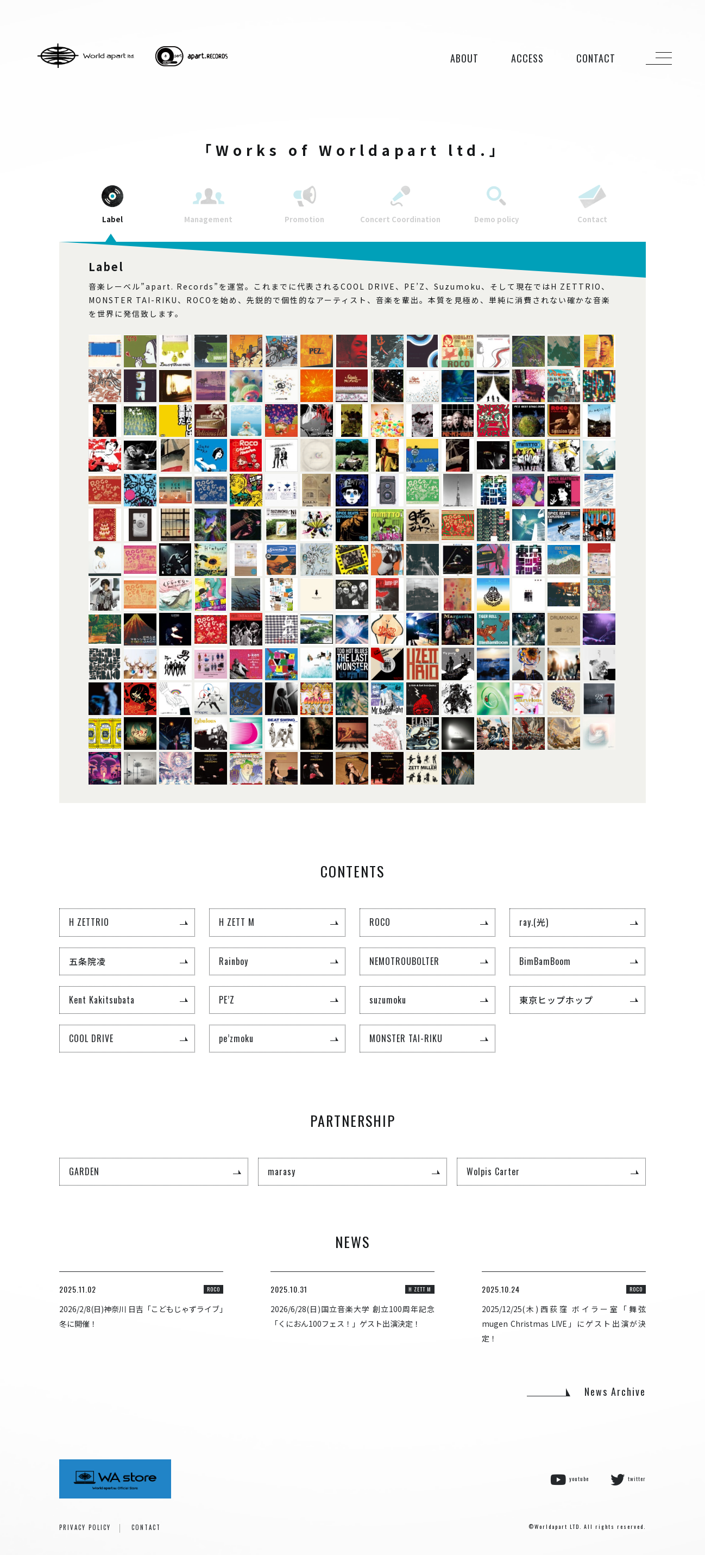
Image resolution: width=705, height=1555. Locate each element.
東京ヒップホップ (556, 999)
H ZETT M (237, 922)
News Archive (615, 1391)
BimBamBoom (545, 961)
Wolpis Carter (493, 1171)
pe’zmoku (236, 1038)
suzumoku (387, 999)
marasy (281, 1171)
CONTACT (595, 58)
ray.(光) (534, 922)
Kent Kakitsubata (102, 999)
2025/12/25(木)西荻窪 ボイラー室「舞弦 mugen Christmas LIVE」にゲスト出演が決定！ (564, 1323)
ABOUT (464, 58)
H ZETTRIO (89, 922)
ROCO (380, 922)
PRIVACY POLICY (85, 1527)
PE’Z (227, 999)
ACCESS (527, 58)
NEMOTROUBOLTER (404, 961)
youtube (569, 1479)
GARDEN (84, 1171)
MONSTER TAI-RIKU (406, 1038)
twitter (628, 1479)
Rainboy (233, 961)
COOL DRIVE (91, 1038)
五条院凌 (87, 961)
